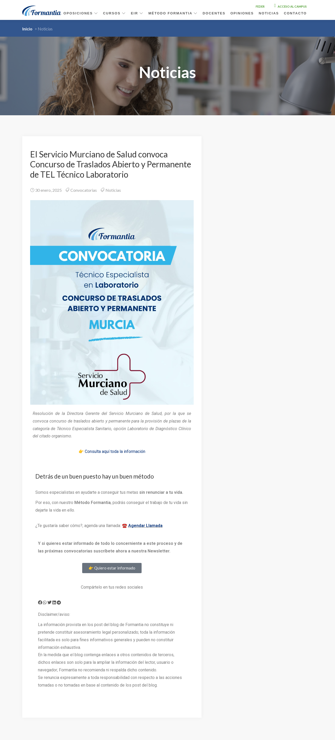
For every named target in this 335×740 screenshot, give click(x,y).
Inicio (27, 28)
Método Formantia (173, 13)
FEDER (260, 6)
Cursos (114, 13)
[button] (40, 602)
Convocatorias (83, 190)
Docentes (214, 13)
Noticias (269, 13)
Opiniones (242, 13)
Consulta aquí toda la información (115, 451)
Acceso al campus (290, 6)
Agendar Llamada (145, 525)
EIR (137, 13)
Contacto (295, 13)
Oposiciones (81, 13)
